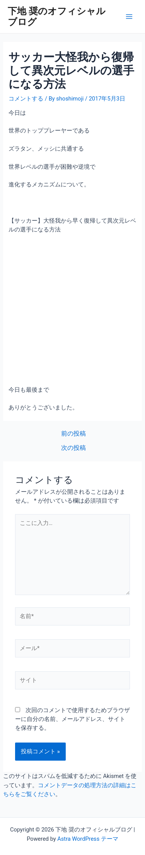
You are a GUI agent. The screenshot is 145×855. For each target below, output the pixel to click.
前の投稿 (73, 434)
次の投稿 (73, 448)
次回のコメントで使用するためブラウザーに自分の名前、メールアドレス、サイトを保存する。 (72, 719)
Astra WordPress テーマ (87, 838)
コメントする (26, 98)
